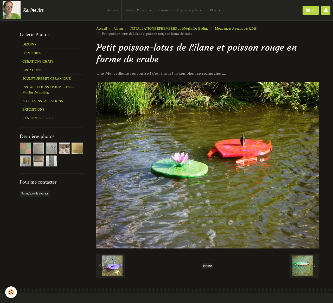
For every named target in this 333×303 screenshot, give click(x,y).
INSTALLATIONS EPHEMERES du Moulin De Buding (169, 28)
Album (118, 28)
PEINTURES (31, 53)
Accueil (112, 10)
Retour (207, 266)
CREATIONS (32, 70)
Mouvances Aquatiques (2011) (236, 28)
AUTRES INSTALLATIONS (42, 101)
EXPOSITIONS (33, 109)
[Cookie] (11, 292)
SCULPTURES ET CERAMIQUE (46, 78)
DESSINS (29, 44)
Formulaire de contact (34, 194)
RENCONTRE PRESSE (39, 118)
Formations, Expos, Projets (178, 10)
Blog (213, 10)
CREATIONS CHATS (38, 61)
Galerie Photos (136, 10)
